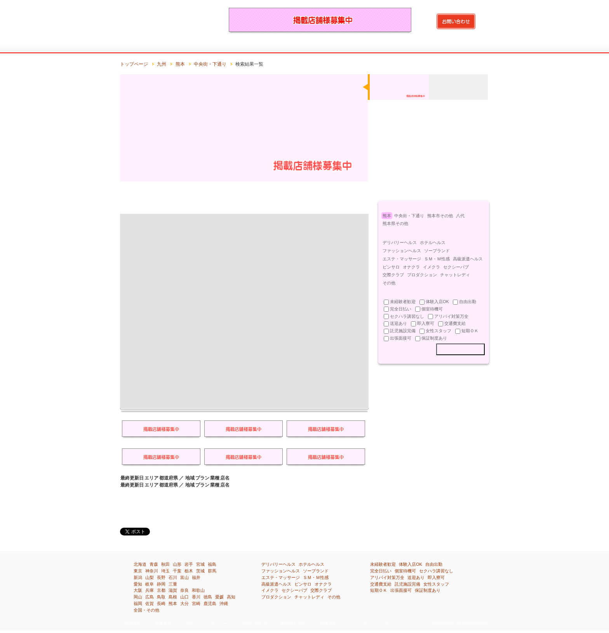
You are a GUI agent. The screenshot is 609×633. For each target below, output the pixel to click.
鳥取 (161, 597)
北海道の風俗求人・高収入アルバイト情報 (162, 45)
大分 (184, 603)
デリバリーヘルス (400, 242)
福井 (196, 577)
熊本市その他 (440, 215)
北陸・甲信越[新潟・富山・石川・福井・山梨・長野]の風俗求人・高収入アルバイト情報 (276, 45)
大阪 (138, 590)
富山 (184, 577)
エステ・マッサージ (402, 258)
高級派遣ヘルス (468, 258)
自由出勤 (433, 564)
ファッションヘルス (402, 250)
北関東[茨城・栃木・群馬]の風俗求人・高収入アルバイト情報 (219, 45)
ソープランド (437, 250)
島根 (173, 597)
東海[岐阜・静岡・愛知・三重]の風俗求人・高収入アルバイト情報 (304, 45)
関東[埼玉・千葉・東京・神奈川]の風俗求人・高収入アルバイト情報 (247, 45)
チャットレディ (455, 274)
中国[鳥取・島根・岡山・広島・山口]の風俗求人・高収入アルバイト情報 (361, 45)
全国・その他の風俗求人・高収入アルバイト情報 (474, 45)
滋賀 (173, 590)
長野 (161, 577)
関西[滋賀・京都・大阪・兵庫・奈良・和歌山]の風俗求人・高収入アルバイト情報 (332, 45)
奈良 (184, 590)
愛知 (138, 584)
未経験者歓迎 (383, 564)
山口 (184, 597)
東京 (138, 570)
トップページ (134, 64)
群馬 (212, 570)
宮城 (200, 564)
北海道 (140, 564)
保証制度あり (427, 590)
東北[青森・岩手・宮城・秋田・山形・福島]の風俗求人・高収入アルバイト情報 (191, 45)
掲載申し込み (293, 623)
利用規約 (132, 623)
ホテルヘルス (432, 242)
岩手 (188, 564)
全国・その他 (146, 610)
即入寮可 (436, 577)
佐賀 (149, 603)
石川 (173, 577)
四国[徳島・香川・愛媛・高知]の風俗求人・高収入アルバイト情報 (389, 45)
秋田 (165, 564)
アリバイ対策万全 (387, 577)
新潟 (138, 577)
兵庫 (149, 590)
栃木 (188, 570)
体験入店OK (410, 564)
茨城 (200, 570)
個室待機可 (405, 570)
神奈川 (151, 570)
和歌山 (198, 590)
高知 (231, 597)
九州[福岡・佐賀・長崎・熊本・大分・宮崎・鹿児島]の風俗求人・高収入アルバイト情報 (418, 45)
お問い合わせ (254, 623)
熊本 (180, 64)
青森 (154, 564)
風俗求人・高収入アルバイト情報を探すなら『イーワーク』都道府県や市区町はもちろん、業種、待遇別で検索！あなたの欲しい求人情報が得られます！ (167, 19)
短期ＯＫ (378, 590)
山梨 (149, 577)
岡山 (138, 597)
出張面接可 (401, 590)
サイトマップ (376, 623)
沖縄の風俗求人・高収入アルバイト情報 (446, 45)
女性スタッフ (436, 584)
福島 (212, 564)
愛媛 (219, 597)
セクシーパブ (456, 267)
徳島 (208, 597)
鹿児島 (210, 603)
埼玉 (165, 570)
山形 (177, 564)
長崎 (161, 603)
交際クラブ (393, 274)
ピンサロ (391, 267)
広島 (149, 597)
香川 (196, 597)
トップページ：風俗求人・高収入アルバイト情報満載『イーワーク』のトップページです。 (134, 45)
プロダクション (422, 274)
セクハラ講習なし (436, 570)
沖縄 (223, 603)
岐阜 (149, 584)
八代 (460, 215)
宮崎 (196, 603)
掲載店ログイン (335, 623)
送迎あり (416, 577)
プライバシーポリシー (206, 623)
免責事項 (163, 623)
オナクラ (411, 267)
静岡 (161, 584)
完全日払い (381, 570)
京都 (161, 590)
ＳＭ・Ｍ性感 (437, 258)
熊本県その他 (395, 223)
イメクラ (431, 267)
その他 (389, 283)
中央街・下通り (210, 64)
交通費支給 (381, 584)
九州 (161, 64)
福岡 (138, 603)
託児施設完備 (407, 584)
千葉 (177, 570)
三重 (173, 584)
